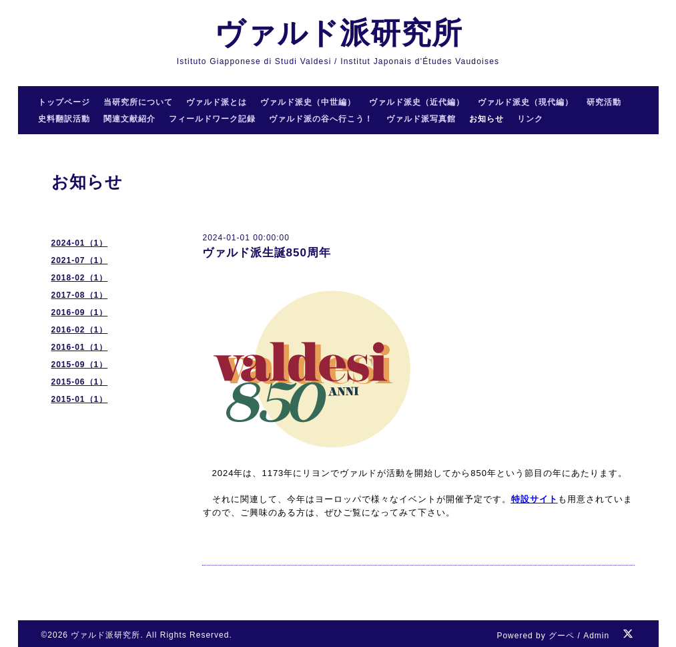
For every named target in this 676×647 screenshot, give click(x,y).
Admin (596, 635)
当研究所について (138, 102)
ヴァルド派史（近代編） (416, 102)
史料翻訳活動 (64, 119)
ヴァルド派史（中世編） (308, 102)
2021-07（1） (79, 260)
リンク (530, 119)
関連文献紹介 (129, 119)
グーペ (562, 635)
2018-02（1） (79, 277)
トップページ (64, 102)
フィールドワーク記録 (212, 119)
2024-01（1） (79, 243)
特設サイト (534, 499)
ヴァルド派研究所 (338, 33)
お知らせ (486, 119)
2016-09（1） (79, 312)
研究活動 (604, 102)
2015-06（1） (79, 382)
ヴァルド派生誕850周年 (266, 252)
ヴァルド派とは (216, 102)
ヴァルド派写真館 (421, 119)
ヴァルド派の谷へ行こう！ (321, 119)
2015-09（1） (79, 364)
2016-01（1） (79, 347)
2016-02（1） (79, 330)
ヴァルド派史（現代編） (525, 102)
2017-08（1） (79, 295)
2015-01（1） (79, 399)
